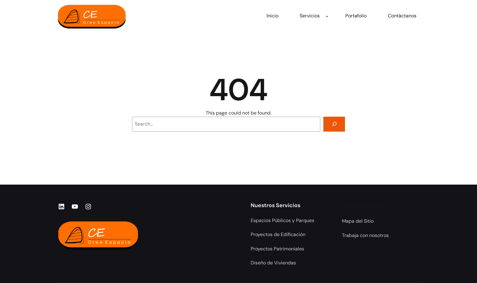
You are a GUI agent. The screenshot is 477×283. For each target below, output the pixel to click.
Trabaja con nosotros (365, 235)
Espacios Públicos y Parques (282, 220)
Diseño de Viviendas (273, 263)
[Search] (334, 124)
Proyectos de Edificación (278, 234)
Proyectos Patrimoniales (277, 249)
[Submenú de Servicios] (327, 15)
